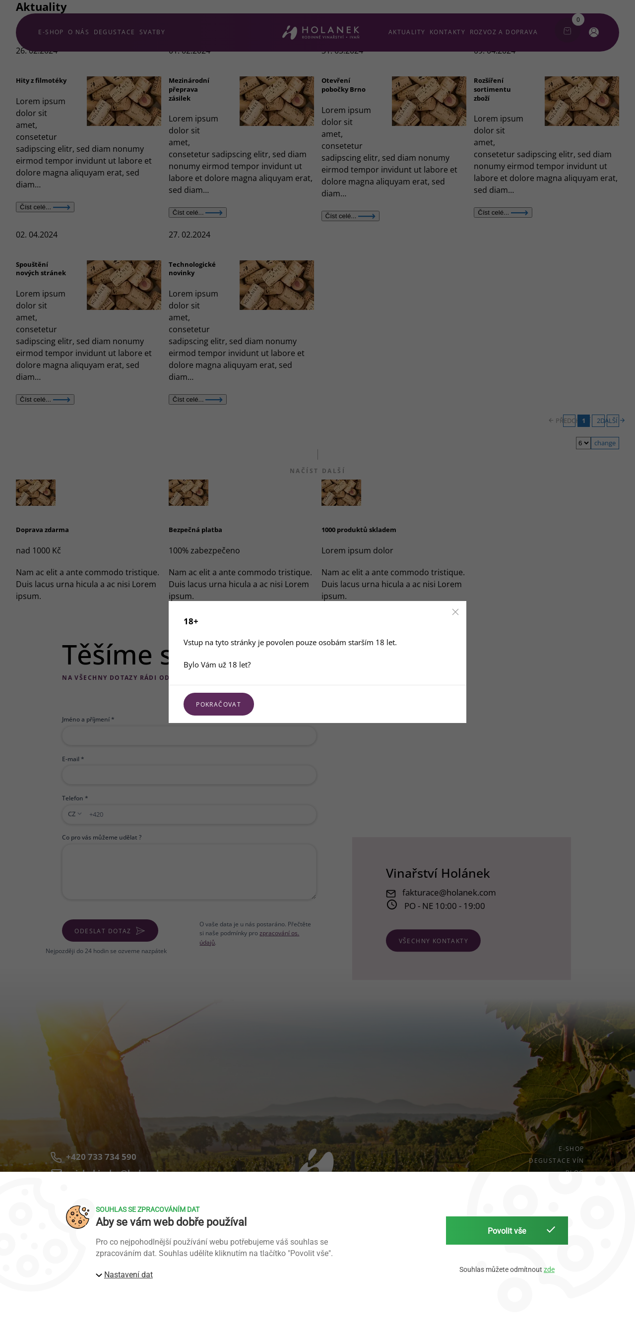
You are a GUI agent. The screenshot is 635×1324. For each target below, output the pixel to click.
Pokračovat (218, 704)
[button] (455, 612)
